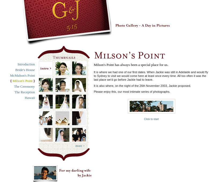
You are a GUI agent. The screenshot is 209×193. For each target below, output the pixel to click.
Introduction (26, 64)
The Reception (24, 92)
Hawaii (30, 98)
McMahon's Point (22, 75)
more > (80, 146)
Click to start (151, 110)
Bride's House (25, 70)
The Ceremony (24, 86)
